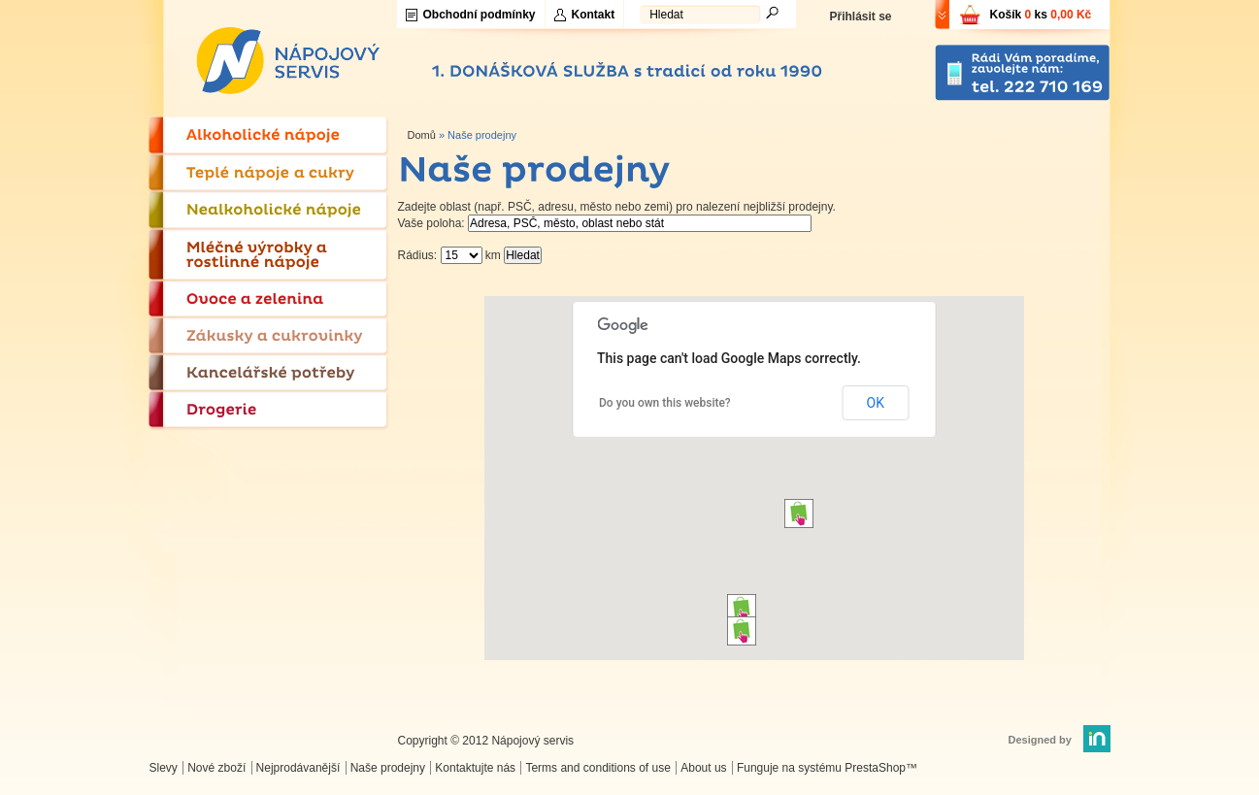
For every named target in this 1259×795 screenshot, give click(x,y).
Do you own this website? (665, 403)
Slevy (163, 768)
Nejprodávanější (298, 768)
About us (703, 768)
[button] (741, 608)
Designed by (1040, 739)
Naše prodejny (387, 768)
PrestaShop (875, 768)
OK (875, 403)
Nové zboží (216, 768)
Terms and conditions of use (597, 768)
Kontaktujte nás (475, 768)
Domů (422, 135)
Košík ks (1041, 14)
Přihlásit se (860, 16)
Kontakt (593, 14)
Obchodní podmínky (479, 14)
